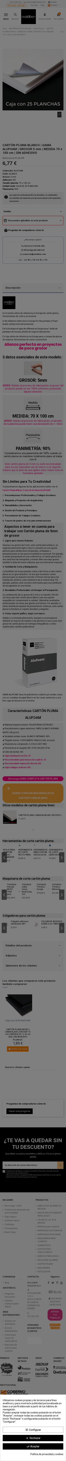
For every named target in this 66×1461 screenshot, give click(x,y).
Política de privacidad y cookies (46, 1454)
